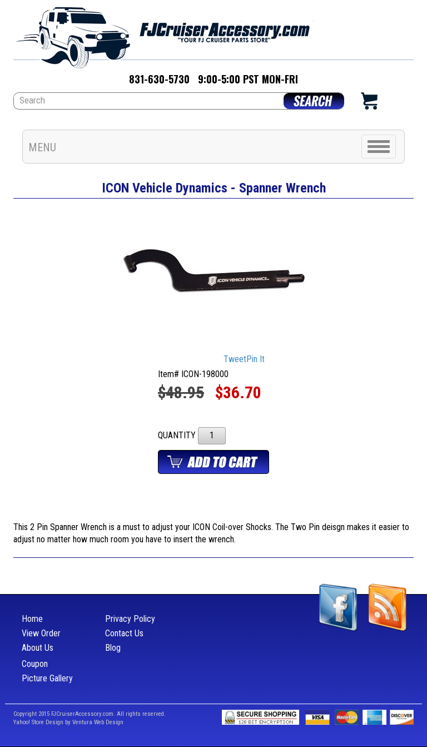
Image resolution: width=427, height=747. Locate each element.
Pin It (255, 359)
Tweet (235, 359)
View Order (41, 633)
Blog (113, 647)
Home (32, 619)
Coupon (35, 664)
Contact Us (124, 633)
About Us (37, 647)
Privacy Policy (130, 619)
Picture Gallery (47, 678)
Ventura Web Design (97, 722)
